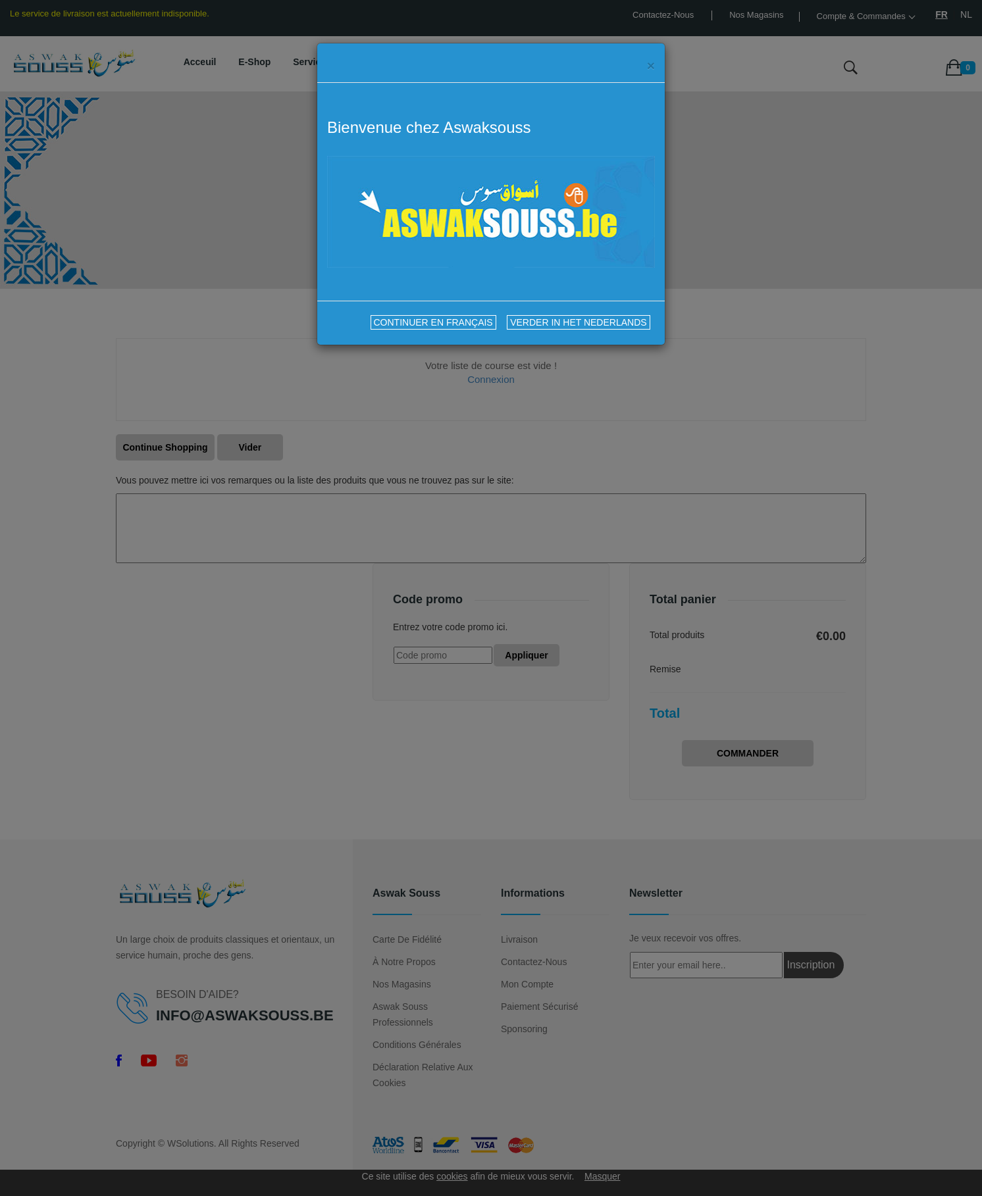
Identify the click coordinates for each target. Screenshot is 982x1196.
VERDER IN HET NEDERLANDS (578, 322)
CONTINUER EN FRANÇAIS (433, 322)
